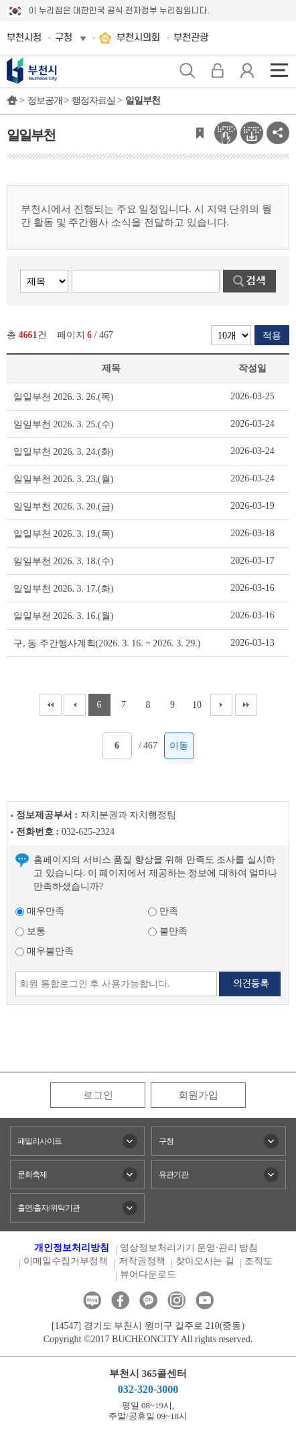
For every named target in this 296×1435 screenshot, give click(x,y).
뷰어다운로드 (148, 1274)
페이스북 (120, 1300)
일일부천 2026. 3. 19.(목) (63, 534)
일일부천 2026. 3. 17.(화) (63, 589)
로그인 (98, 1095)
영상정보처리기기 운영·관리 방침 (189, 1248)
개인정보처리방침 (71, 1248)
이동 (178, 746)
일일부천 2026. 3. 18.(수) (63, 561)
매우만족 (39, 911)
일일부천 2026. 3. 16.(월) (63, 616)
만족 (163, 911)
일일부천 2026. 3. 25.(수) (63, 424)
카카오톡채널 (148, 1300)
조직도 (258, 1261)
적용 (272, 336)
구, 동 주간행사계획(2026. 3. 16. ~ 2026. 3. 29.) (106, 643)
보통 (30, 931)
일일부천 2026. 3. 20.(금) (63, 506)
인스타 (176, 1300)
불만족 (168, 931)
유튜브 (205, 1300)
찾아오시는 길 (204, 1261)
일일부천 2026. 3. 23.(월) (63, 479)
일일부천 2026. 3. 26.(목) (63, 397)
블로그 (92, 1300)
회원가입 (198, 1095)
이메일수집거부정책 (65, 1261)
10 (197, 705)
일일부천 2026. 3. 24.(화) (63, 452)
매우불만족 (44, 951)
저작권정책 (142, 1261)
